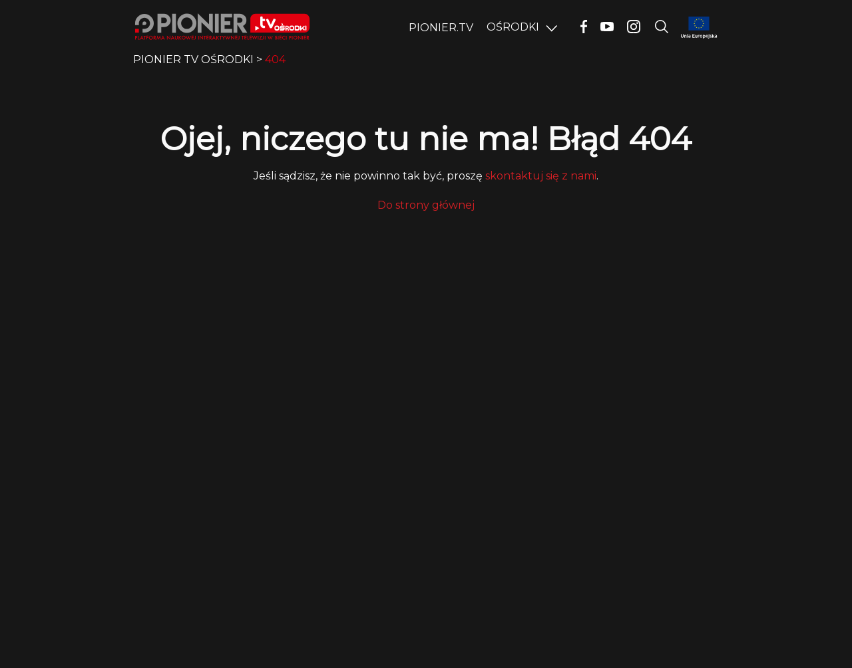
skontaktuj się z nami (540, 175)
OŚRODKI (513, 27)
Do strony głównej (426, 205)
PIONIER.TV (441, 27)
